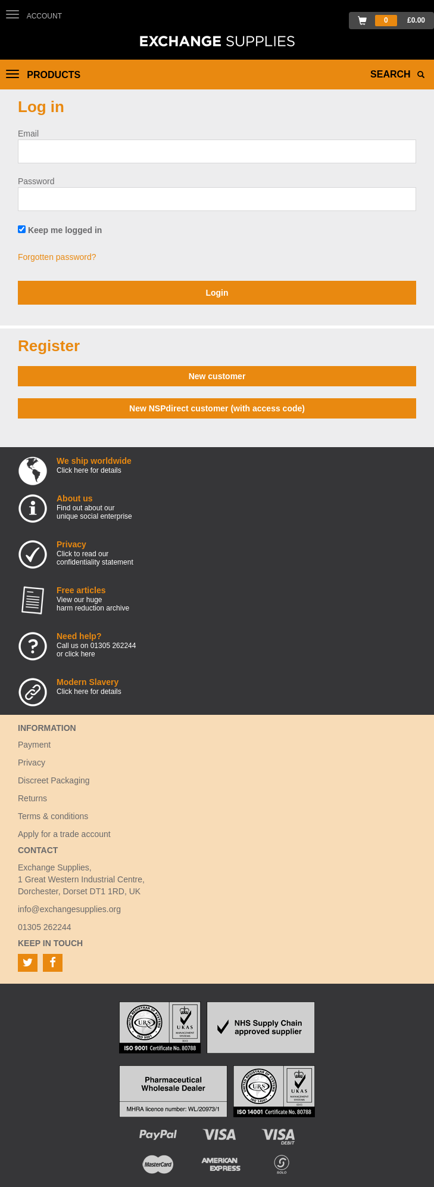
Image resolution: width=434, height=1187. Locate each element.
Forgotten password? (57, 257)
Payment (34, 744)
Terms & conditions (53, 816)
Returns (32, 798)
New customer (217, 376)
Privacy (31, 762)
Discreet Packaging (54, 780)
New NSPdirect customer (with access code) (217, 408)
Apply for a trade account (64, 834)
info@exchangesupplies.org (69, 909)
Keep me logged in (60, 230)
